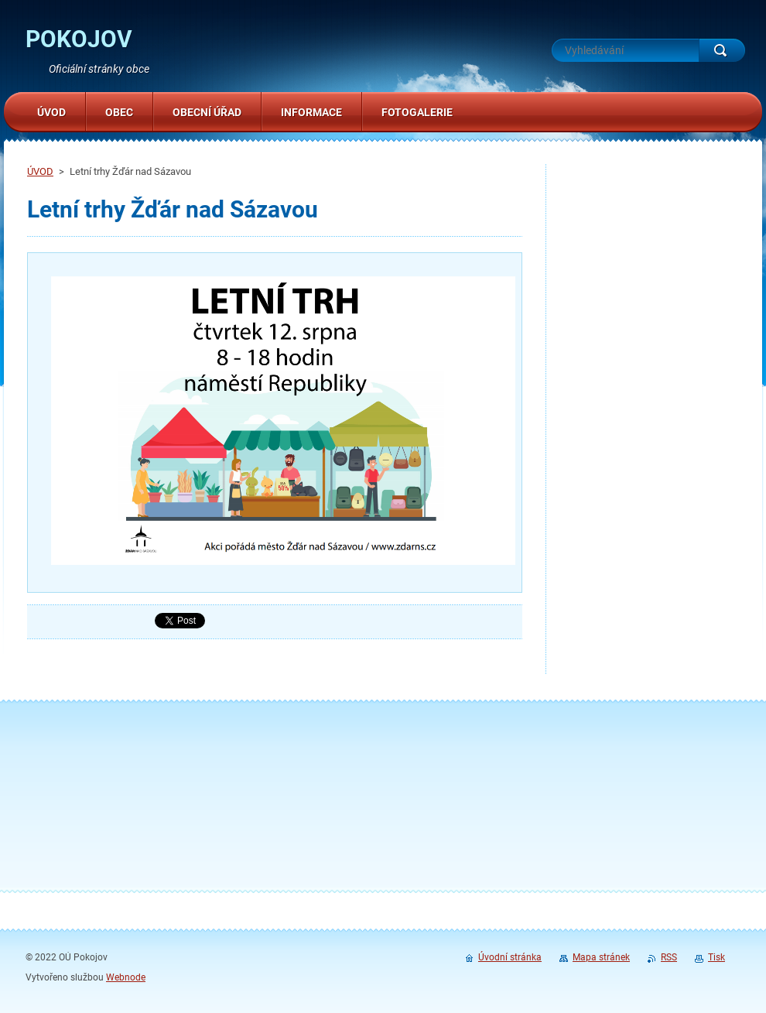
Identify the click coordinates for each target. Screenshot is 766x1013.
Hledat (722, 50)
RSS (669, 957)
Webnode (125, 977)
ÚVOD (40, 171)
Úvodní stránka (510, 957)
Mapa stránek (601, 957)
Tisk (716, 957)
